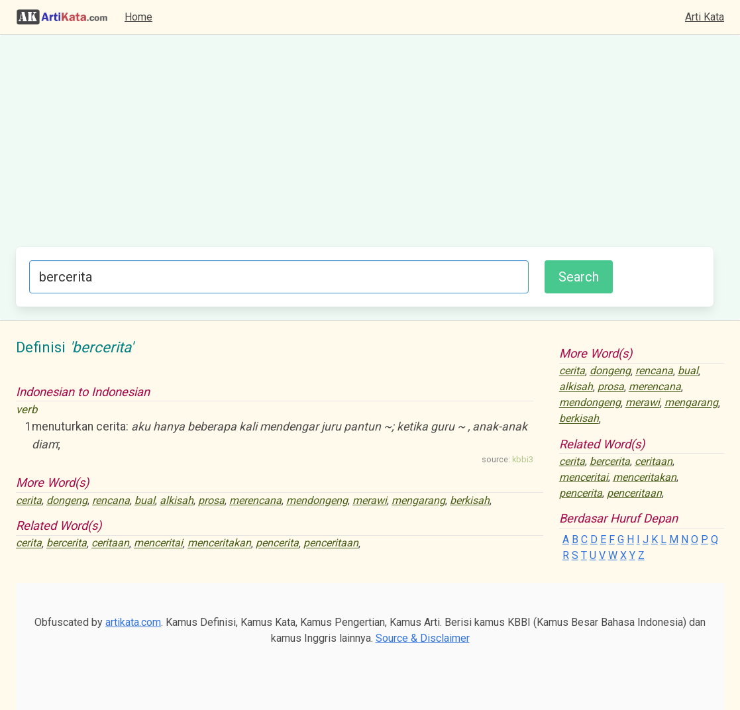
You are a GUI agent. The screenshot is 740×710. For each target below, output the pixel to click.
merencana (255, 500)
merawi (369, 500)
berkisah (470, 500)
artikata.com (133, 622)
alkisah (176, 500)
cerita (29, 500)
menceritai (158, 543)
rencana (111, 500)
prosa (211, 500)
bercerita (66, 543)
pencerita (277, 543)
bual (144, 500)
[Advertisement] (365, 147)
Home (138, 17)
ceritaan (110, 543)
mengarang (418, 500)
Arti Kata (704, 17)
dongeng (66, 500)
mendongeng (317, 500)
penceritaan (330, 543)
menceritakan (219, 543)
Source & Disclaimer (423, 638)
